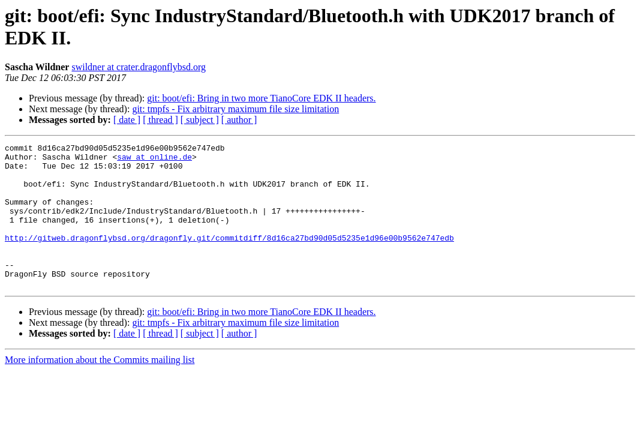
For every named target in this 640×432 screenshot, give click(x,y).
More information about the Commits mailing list (99, 388)
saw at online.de (154, 160)
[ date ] (126, 120)
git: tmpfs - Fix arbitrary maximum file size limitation (235, 109)
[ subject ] (200, 120)
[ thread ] (160, 120)
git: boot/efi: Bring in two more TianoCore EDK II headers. (261, 98)
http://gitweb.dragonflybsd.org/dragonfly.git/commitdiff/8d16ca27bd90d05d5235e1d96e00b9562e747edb (229, 257)
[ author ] (239, 120)
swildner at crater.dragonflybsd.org (138, 67)
